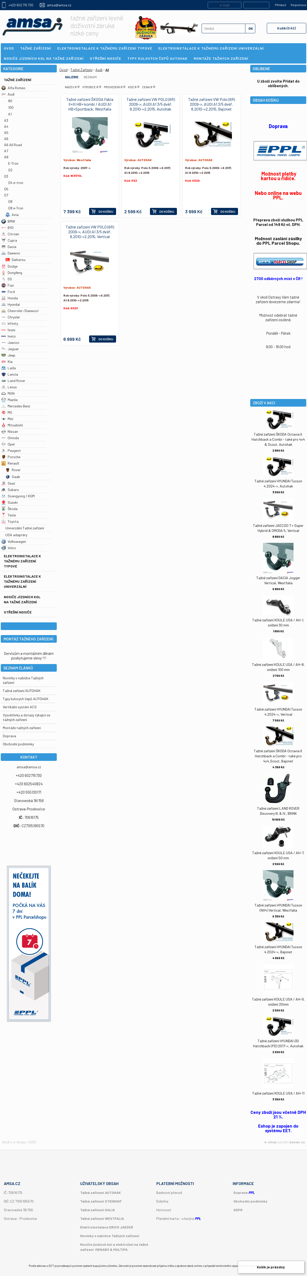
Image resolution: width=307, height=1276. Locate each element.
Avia (12, 214)
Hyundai (10, 304)
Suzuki (9, 502)
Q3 (6, 176)
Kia (6, 361)
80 (10, 101)
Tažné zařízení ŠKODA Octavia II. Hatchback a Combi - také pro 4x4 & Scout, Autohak (278, 439)
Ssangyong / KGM (18, 496)
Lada (8, 368)
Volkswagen (13, 541)
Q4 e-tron (15, 182)
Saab (12, 476)
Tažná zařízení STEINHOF (101, 1201)
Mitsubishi (12, 425)
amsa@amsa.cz (59, 5)
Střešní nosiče (18, 612)
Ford (8, 291)
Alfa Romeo (13, 88)
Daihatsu (15, 259)
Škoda (9, 508)
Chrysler (10, 317)
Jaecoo (10, 342)
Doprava (9, 736)
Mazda (9, 399)
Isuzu (8, 330)
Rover (13, 470)
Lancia (9, 374)
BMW (8, 221)
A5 (6, 132)
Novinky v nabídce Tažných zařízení (109, 1236)
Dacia (8, 246)
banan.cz (297, 1142)
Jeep (8, 355)
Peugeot (11, 450)
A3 (6, 120)
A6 (6, 138)
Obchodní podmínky (250, 1201)
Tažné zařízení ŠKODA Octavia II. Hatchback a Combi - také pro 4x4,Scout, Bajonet (278, 756)
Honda (9, 298)
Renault (10, 463)
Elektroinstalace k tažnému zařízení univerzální (22, 581)
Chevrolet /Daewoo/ (20, 311)
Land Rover (13, 380)
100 (10, 107)
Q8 (10, 201)
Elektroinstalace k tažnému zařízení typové (22, 561)
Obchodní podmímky (18, 744)
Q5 (6, 189)
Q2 (10, 170)
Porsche (10, 457)
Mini (7, 419)
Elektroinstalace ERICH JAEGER (106, 1227)
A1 (10, 114)
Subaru (10, 489)
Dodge (9, 266)
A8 (6, 157)
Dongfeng (11, 272)
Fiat (7, 285)
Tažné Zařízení (17, 80)
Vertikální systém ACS (20, 707)
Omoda (10, 438)
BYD (7, 227)
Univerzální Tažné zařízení (24, 528)
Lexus (9, 387)
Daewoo (10, 253)
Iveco (8, 336)
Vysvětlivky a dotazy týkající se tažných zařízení (26, 717)
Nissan (9, 431)
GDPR (238, 1210)
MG (6, 412)
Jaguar (10, 349)
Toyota (10, 521)
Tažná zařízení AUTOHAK (21, 690)
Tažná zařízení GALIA (97, 1210)
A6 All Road (13, 145)
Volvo (8, 548)
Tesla (8, 515)
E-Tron (13, 163)
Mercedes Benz (15, 406)
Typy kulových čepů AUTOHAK (25, 699)
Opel (8, 444)
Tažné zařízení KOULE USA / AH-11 (278, 1093)
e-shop (270, 1142)
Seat (8, 483)
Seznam (90, 77)
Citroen (10, 234)
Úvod (63, 70)
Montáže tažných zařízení (22, 728)
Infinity (9, 323)
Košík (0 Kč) (286, 28)
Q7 (6, 195)
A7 (6, 151)
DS (6, 279)
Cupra (9, 240)
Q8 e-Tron (15, 208)
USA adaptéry (16, 535)
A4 (6, 126)
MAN (8, 393)
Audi (8, 94)
